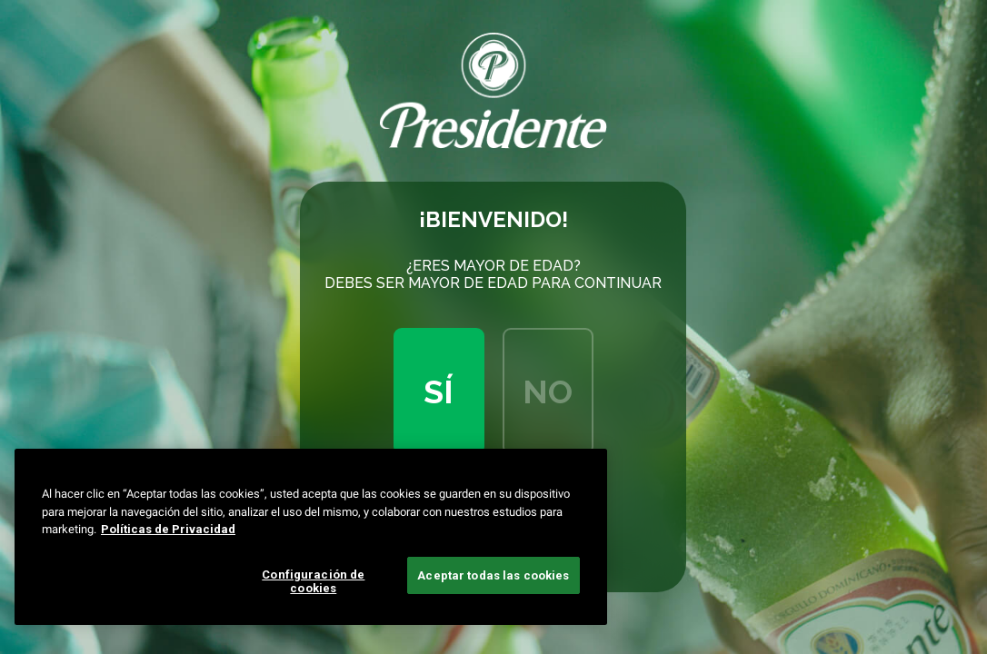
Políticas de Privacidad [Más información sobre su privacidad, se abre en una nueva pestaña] (168, 529)
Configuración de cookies (313, 582)
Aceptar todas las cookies (493, 575)
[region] (311, 537)
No (548, 391)
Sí (439, 391)
